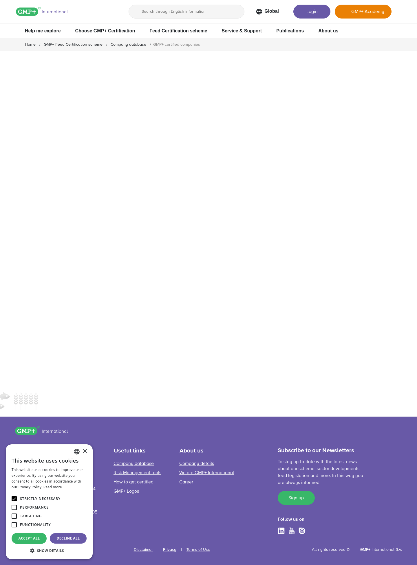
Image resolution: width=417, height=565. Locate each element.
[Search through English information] (186, 12)
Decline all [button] (68, 538)
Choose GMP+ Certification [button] (105, 30)
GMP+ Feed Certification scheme (73, 45)
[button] (49, 550)
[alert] (49, 501)
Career (186, 482)
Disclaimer (143, 550)
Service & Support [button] (242, 30)
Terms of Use (198, 550)
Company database (128, 45)
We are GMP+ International (206, 473)
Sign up (296, 498)
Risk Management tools (137, 473)
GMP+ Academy (367, 12)
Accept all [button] (29, 538)
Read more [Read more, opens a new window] (52, 487)
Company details (196, 463)
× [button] (85, 451)
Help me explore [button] (43, 30)
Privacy (169, 550)
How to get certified (133, 482)
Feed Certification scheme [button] (178, 30)
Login (312, 12)
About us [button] (328, 30)
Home (30, 45)
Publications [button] (290, 30)
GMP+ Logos (126, 491)
